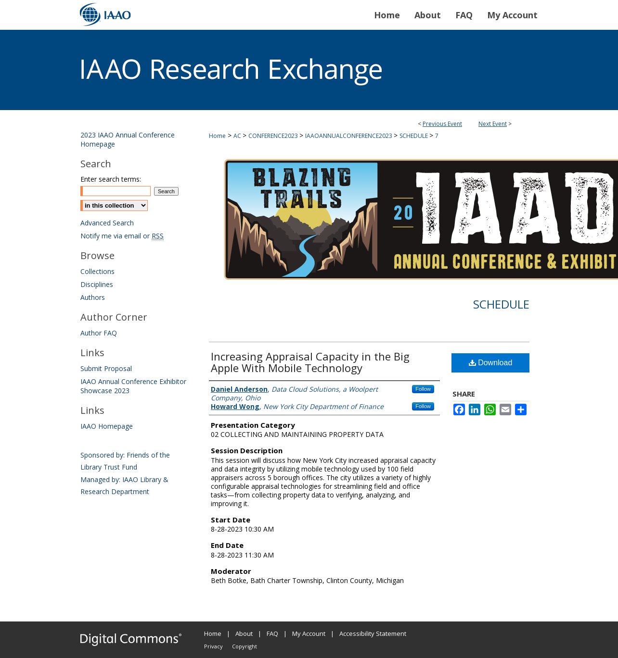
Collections (97, 271)
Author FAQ (98, 332)
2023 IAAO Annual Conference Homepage (127, 139)
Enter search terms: (110, 179)
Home (217, 136)
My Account (308, 633)
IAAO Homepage (106, 426)
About (244, 633)
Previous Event (442, 124)
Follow (423, 389)
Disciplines (96, 284)
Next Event (492, 124)
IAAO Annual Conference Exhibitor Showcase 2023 (133, 386)
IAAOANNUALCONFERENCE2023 (349, 136)
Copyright (244, 646)
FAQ (272, 633)
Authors (92, 297)
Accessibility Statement (372, 633)
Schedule (501, 304)
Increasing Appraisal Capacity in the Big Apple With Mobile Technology (310, 362)
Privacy (213, 646)
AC (238, 136)
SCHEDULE (414, 136)
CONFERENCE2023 (273, 136)
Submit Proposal (106, 368)
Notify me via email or (122, 235)
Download (491, 363)
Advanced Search (107, 222)
